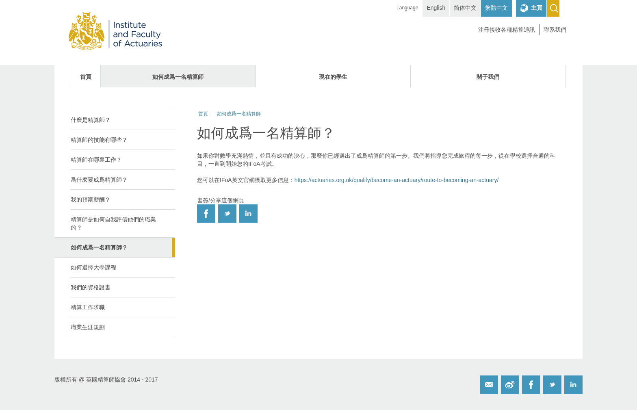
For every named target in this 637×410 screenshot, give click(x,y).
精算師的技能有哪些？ (99, 140)
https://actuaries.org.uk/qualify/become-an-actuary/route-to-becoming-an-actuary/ (397, 180)
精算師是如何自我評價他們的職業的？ (113, 223)
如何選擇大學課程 (93, 267)
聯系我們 (555, 29)
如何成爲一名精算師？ (99, 247)
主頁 (536, 7)
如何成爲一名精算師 (178, 77)
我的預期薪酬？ (90, 199)
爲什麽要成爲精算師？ (99, 179)
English (436, 7)
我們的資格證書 (90, 287)
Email (489, 384)
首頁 (85, 77)
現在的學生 (333, 77)
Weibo (510, 384)
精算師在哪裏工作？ (96, 159)
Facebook (531, 384)
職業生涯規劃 (88, 327)
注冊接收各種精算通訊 (506, 29)
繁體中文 (496, 7)
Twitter (552, 384)
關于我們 (488, 77)
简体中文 (465, 7)
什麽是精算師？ (90, 120)
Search (553, 8)
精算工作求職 (88, 307)
